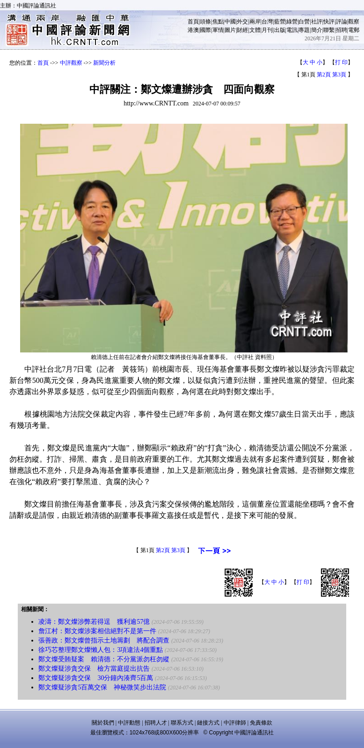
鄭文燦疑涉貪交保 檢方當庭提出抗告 (94, 668)
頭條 (205, 21)
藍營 (279, 21)
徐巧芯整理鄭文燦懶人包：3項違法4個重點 (100, 649)
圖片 (230, 30)
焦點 (218, 21)
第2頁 (324, 74)
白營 (304, 21)
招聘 (341, 30)
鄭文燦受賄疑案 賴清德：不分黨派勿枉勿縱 (103, 659)
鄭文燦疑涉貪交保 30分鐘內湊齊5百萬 (95, 677)
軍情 (218, 30)
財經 (242, 30)
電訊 (292, 30)
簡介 (316, 30)
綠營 (292, 21)
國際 (205, 30)
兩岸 (255, 21)
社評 (316, 21)
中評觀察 (71, 63)
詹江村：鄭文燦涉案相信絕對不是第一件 (97, 631)
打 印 (341, 62)
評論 (341, 21)
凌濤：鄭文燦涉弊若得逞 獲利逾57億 (94, 621)
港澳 (193, 30)
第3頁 (339, 74)
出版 (279, 30)
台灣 (267, 21)
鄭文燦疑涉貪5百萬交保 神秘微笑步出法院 (102, 687)
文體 (255, 30)
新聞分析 (104, 63)
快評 (329, 21)
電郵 (353, 30)
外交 (242, 21)
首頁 (193, 21)
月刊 (267, 30)
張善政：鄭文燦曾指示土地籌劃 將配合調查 (103, 640)
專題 (304, 30)
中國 (230, 21)
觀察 (353, 21)
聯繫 (329, 30)
